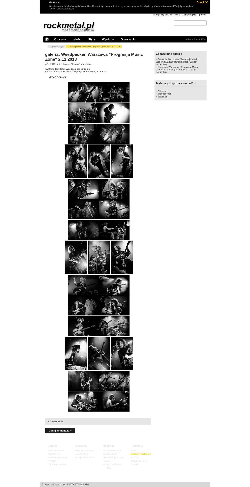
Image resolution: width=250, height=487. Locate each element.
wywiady (52, 461)
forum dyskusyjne (112, 450)
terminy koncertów (84, 450)
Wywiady (108, 39)
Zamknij (200, 2)
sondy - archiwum (112, 464)
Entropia (162, 96)
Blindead (162, 91)
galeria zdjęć (57, 47)
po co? (202, 15)
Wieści (77, 39)
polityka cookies (139, 461)
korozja (106, 461)
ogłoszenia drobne (57, 464)
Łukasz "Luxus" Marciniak (77, 64)
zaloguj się (158, 15)
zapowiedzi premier (57, 457)
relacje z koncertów (85, 457)
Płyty (91, 39)
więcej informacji (65, 8)
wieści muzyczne (56, 450)
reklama (134, 457)
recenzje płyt (54, 454)
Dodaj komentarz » (60, 430)
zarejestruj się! (189, 15)
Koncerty (60, 39)
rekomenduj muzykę (113, 457)
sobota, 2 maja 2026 (196, 39)
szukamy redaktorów (141, 454)
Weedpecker (57, 77)
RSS (109, 468)
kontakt (134, 464)
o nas (133, 450)
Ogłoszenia (128, 39)
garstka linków (110, 454)
